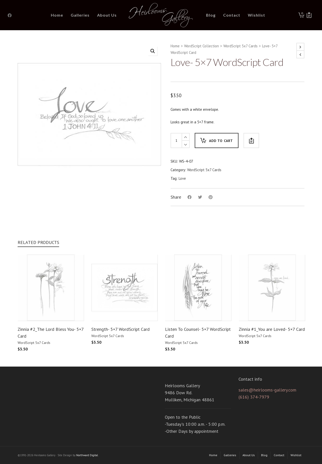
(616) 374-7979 (253, 397)
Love (182, 178)
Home (175, 46)
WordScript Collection (201, 46)
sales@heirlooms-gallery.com (267, 390)
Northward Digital (87, 455)
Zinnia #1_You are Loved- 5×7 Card (272, 329)
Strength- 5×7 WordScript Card (120, 329)
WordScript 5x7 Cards (240, 46)
